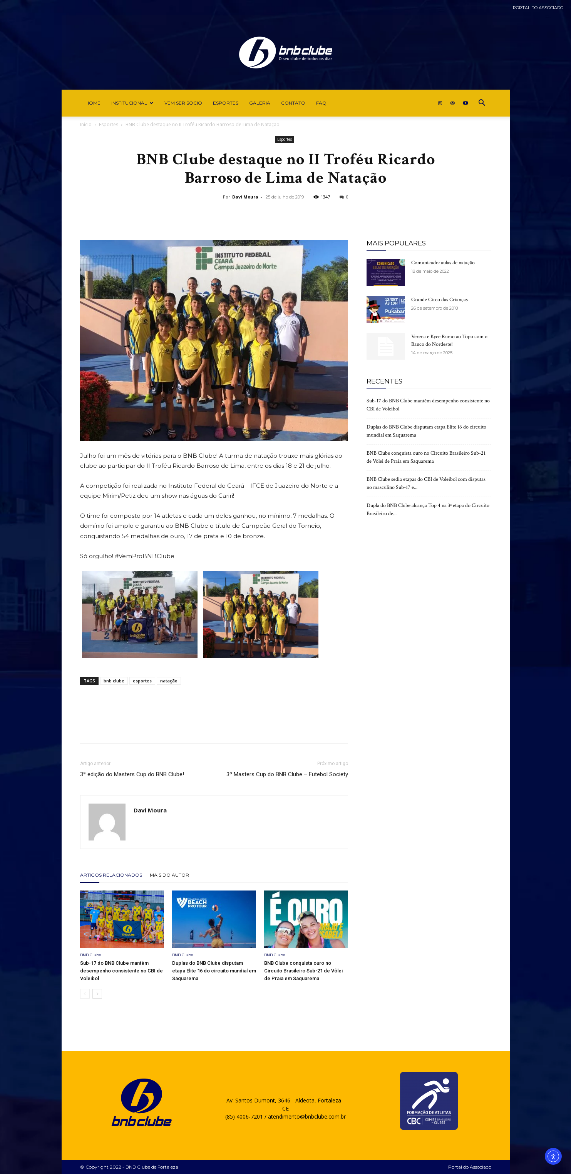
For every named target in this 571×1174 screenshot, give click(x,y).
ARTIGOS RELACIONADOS (111, 875)
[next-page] (97, 994)
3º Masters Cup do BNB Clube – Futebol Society (287, 774)
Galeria (259, 103)
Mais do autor (169, 875)
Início (86, 124)
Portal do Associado (538, 7)
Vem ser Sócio (183, 103)
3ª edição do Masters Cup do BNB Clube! (132, 774)
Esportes (225, 103)
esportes (142, 681)
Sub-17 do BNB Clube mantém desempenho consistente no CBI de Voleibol (121, 970)
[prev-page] (85, 994)
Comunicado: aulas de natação (443, 262)
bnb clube (114, 681)
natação (168, 681)
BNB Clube (90, 954)
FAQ (321, 103)
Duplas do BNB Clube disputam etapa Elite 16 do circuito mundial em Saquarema (214, 970)
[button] (482, 103)
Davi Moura (245, 197)
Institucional (132, 103)
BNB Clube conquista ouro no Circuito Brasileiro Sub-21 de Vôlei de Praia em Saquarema (303, 970)
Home (92, 103)
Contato (293, 103)
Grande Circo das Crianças (439, 299)
